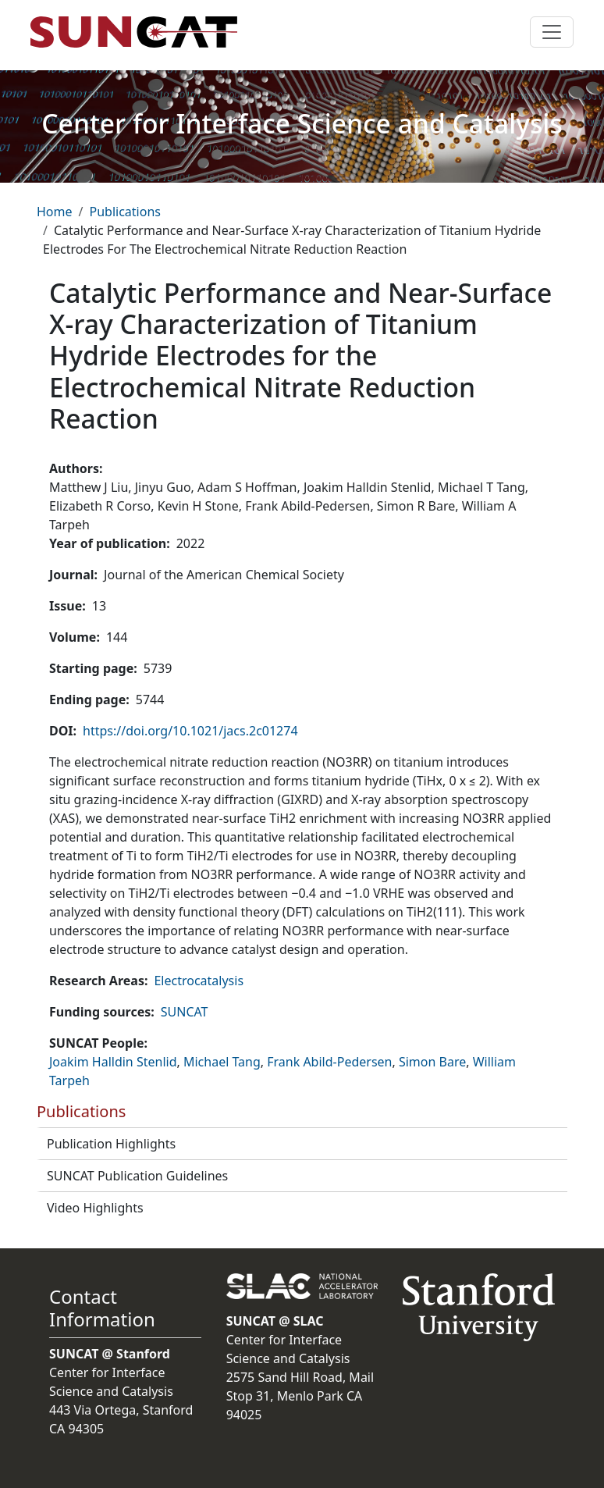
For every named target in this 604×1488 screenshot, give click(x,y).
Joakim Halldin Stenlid (113, 1061)
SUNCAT (184, 1011)
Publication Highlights (111, 1143)
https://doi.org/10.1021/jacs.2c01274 (190, 730)
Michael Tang (222, 1061)
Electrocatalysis (198, 980)
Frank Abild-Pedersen (329, 1061)
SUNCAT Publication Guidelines (137, 1175)
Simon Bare (432, 1061)
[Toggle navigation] (552, 32)
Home (55, 211)
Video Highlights (95, 1207)
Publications (124, 211)
